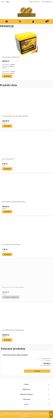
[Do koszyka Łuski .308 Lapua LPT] (7, 168)
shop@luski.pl (48, 1)
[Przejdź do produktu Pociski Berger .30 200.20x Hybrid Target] (26, 190)
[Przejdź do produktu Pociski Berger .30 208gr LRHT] (26, 45)
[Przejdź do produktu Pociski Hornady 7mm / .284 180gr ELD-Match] (26, 104)
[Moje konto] (33, 21)
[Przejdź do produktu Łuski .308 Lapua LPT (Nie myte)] (26, 233)
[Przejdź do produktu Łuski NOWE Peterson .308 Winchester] (26, 318)
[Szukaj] (20, 21)
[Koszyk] (46, 21)
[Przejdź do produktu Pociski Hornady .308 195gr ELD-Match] (26, 276)
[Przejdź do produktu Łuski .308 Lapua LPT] (26, 147)
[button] (6, 21)
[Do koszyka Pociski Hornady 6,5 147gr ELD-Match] (37, 371)
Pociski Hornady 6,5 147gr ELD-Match (15, 355)
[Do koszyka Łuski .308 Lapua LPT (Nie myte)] (7, 254)
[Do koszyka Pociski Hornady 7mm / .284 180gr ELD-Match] (7, 126)
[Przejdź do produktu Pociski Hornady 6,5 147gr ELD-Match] (12, 363)
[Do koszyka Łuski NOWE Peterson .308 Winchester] (7, 340)
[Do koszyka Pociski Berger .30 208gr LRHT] (7, 76)
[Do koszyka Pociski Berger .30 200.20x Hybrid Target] (7, 211)
